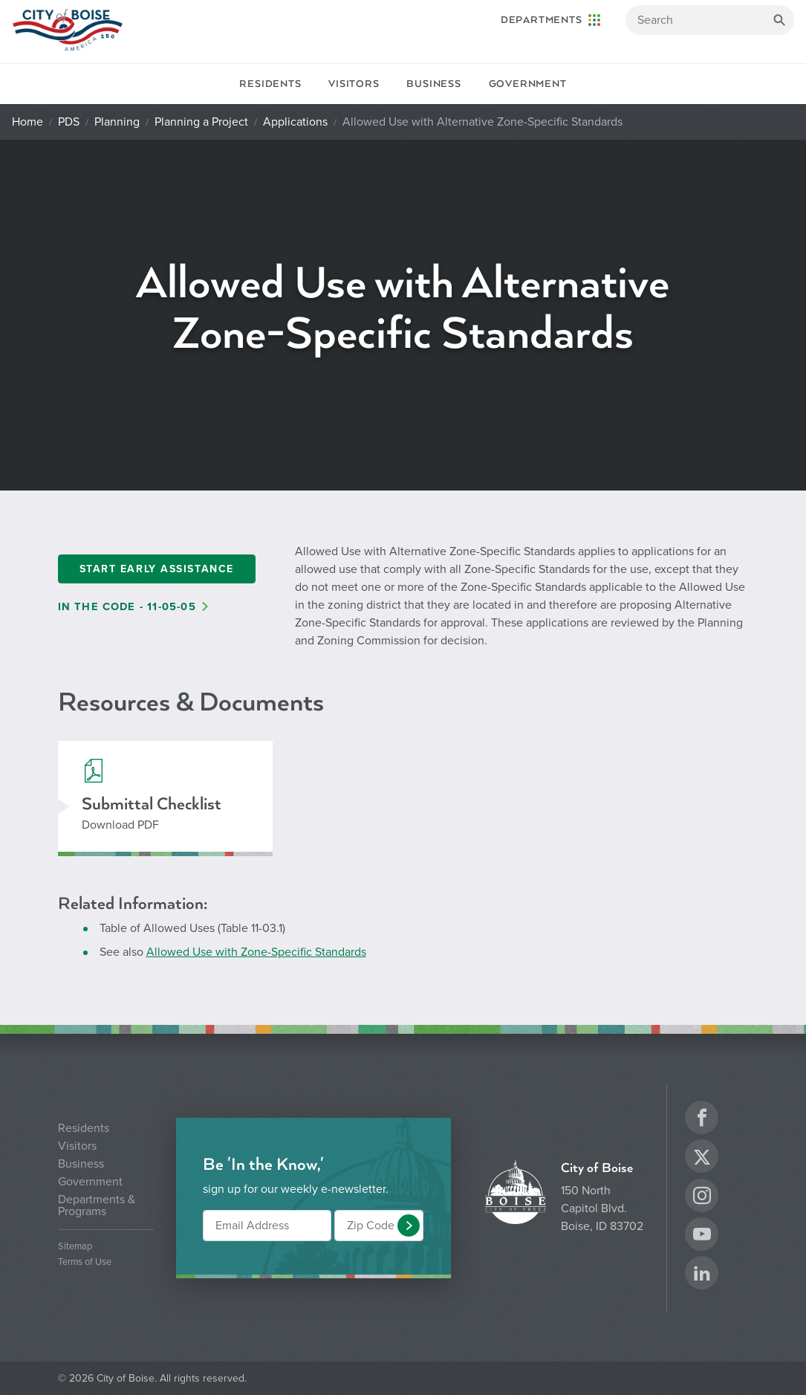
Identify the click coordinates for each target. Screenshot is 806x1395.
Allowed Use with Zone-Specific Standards (256, 952)
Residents (270, 84)
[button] (408, 1225)
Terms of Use (84, 1262)
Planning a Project (201, 121)
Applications (295, 121)
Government (528, 84)
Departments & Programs (96, 1205)
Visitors (353, 84)
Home (27, 121)
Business (433, 84)
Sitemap (75, 1247)
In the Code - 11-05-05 (127, 607)
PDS (68, 121)
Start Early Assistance (156, 569)
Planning (117, 121)
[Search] (709, 20)
